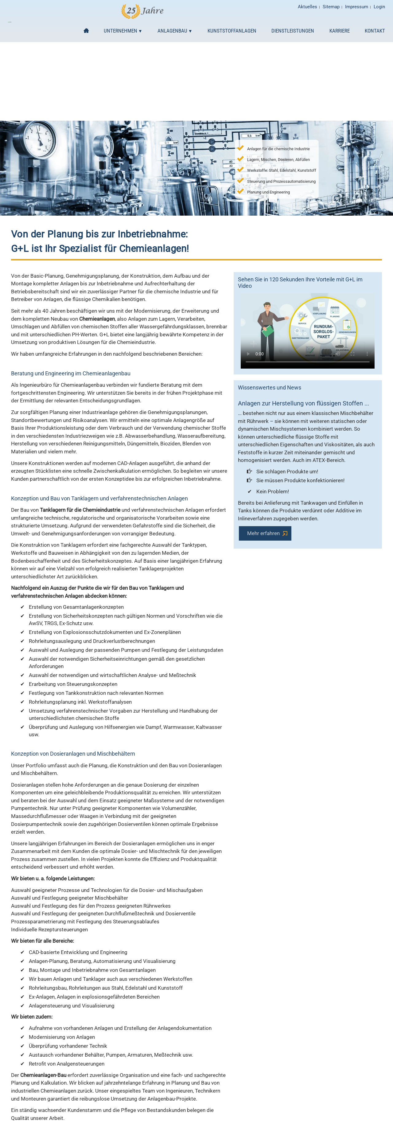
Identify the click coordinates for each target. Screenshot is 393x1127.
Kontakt (375, 31)
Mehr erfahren (263, 533)
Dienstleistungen (292, 31)
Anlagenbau (172, 31)
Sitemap (327, 7)
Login (379, 7)
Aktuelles (302, 7)
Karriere (339, 31)
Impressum (354, 7)
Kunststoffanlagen (232, 31)
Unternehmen (120, 31)
